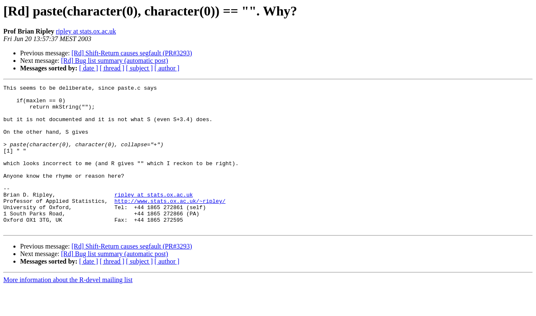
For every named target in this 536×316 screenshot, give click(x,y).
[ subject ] (139, 68)
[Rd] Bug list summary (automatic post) (114, 60)
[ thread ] (112, 68)
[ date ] (88, 68)
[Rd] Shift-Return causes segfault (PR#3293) (132, 53)
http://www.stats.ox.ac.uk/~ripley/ (169, 224)
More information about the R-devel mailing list (67, 308)
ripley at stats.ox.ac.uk (86, 31)
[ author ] (167, 68)
